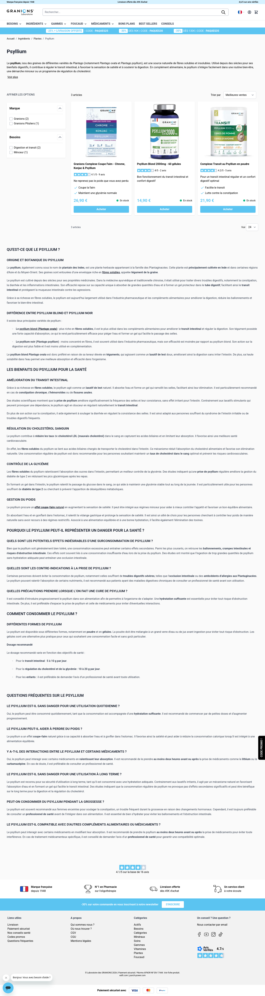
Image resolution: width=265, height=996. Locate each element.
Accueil (11, 38)
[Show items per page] (252, 227)
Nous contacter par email (212, 924)
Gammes (139, 945)
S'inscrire (173, 904)
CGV (73, 932)
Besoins (138, 928)
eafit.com (123, 975)
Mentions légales (81, 940)
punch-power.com (137, 975)
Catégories (140, 932)
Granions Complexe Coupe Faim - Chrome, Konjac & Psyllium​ (99, 166)
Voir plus (12, 77)
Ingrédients (24, 38)
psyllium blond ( (29, 328)
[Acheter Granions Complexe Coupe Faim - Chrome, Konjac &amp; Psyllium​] (101, 209)
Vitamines (140, 949)
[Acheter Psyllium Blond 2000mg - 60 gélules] (164, 209)
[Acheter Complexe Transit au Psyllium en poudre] (228, 209)
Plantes (38, 38)
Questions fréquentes (20, 940)
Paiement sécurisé (18, 928)
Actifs (137, 924)
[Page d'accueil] (20, 12)
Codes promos (16, 936)
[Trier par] (239, 95)
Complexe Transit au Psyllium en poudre (224, 164)
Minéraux (139, 936)
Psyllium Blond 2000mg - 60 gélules (159, 164)
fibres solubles (111, 272)
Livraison (12, 924)
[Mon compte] (249, 12)
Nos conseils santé (18, 932)
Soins (137, 940)
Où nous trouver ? (81, 928)
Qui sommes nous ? (82, 924)
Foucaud (139, 957)
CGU (73, 936)
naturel (59, 507)
